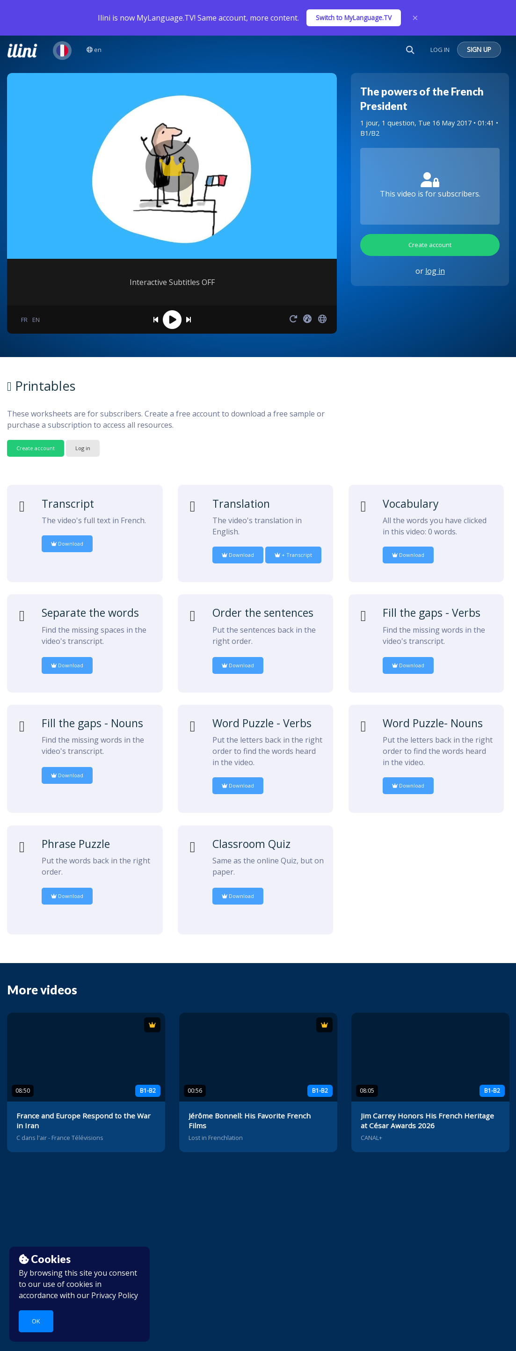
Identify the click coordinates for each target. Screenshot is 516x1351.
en (94, 49)
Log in (82, 448)
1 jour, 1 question (387, 122)
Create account (429, 245)
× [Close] (415, 18)
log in (435, 271)
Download (67, 543)
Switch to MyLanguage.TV (354, 17)
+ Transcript (293, 554)
